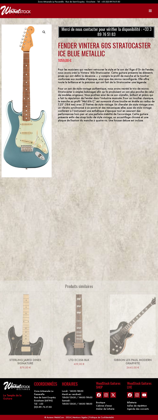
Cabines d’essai (104, 405)
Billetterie (131, 402)
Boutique (100, 402)
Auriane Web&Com (55, 417)
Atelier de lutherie (105, 408)
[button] (44, 32)
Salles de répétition (137, 405)
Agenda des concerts (138, 408)
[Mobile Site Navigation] (150, 11)
